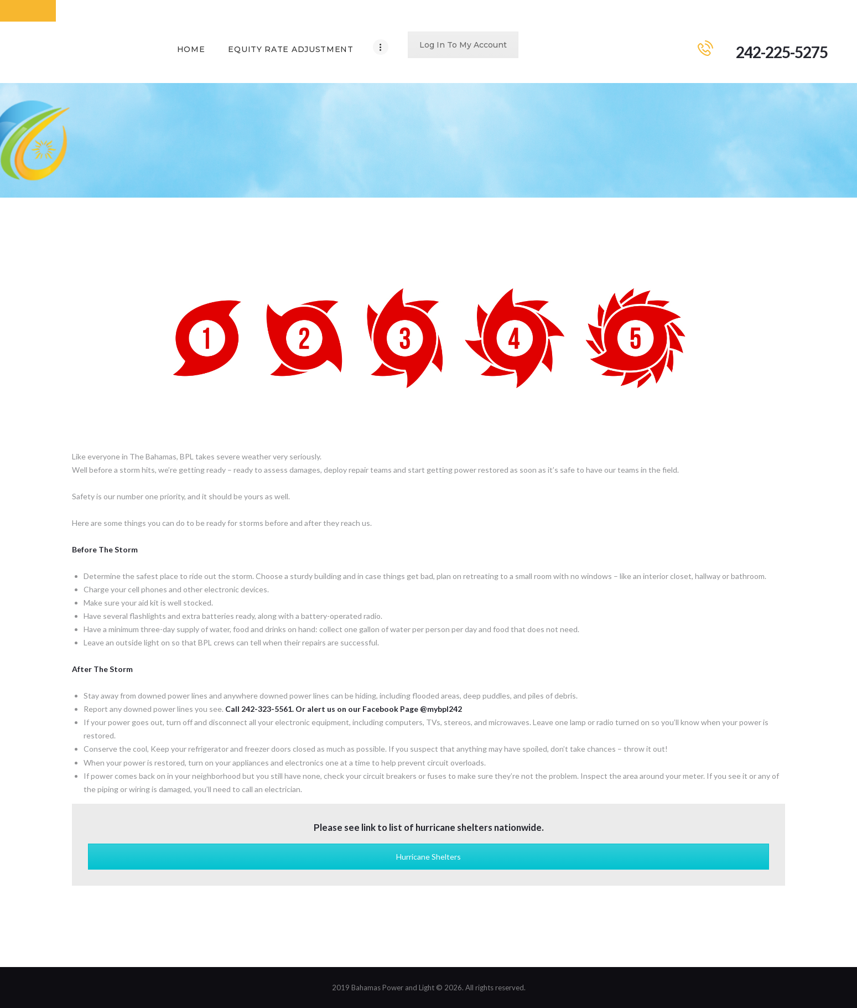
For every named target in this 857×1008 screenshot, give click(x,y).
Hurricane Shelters (428, 856)
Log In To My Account (463, 45)
